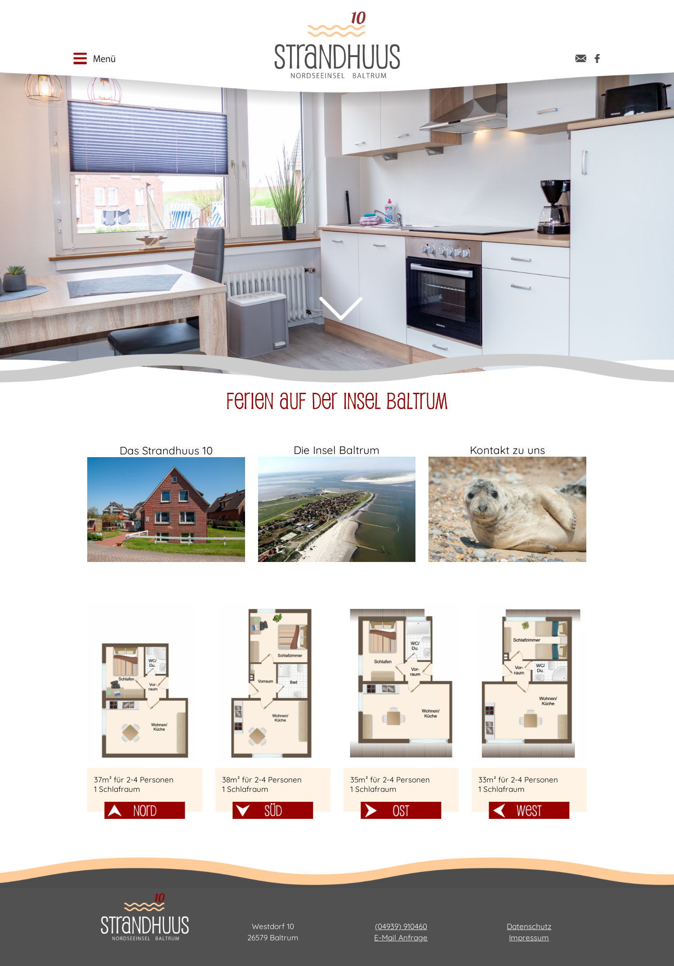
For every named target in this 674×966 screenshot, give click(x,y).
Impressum (529, 937)
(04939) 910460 (401, 926)
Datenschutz (529, 926)
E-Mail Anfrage (401, 937)
